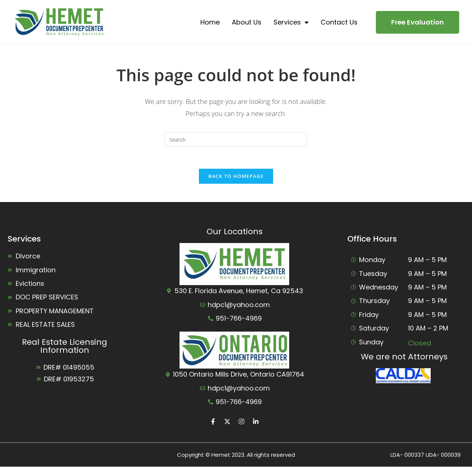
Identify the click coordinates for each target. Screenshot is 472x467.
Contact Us (339, 22)
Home (210, 22)
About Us (246, 22)
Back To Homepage (236, 176)
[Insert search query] (236, 139)
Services (291, 22)
